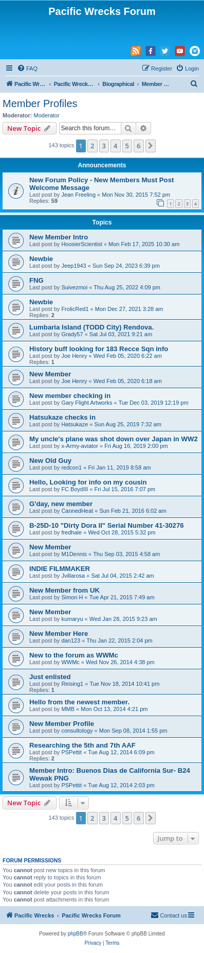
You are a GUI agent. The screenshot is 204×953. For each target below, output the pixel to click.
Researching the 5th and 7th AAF (82, 745)
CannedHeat (77, 511)
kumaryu (72, 619)
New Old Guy (50, 460)
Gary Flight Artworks (86, 403)
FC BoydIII (74, 489)
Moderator (47, 115)
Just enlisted (50, 677)
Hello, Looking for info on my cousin (88, 482)
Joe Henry (74, 356)
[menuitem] (27, 68)
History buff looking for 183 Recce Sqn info (98, 349)
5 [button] (127, 145)
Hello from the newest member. (79, 702)
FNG (36, 280)
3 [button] (104, 145)
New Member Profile (61, 723)
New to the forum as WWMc (73, 655)
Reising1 (72, 684)
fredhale (71, 532)
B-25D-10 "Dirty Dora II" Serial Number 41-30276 (106, 525)
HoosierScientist (81, 244)
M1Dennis (74, 554)
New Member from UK (64, 590)
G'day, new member (60, 504)
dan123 (70, 640)
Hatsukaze (74, 424)
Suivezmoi (74, 287)
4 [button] (115, 145)
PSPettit (71, 752)
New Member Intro (58, 237)
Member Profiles (40, 103)
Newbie (41, 259)
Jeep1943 (73, 266)
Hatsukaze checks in (62, 417)
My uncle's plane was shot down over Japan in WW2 (113, 439)
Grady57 (72, 334)
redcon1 (71, 467)
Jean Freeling (78, 195)
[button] (150, 146)
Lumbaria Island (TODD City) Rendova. (91, 327)
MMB (68, 709)
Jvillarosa (73, 576)
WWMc (70, 662)
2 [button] (92, 145)
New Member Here (58, 633)
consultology (76, 730)
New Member (50, 374)
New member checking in (69, 396)
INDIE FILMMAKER (59, 569)
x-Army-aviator (79, 446)
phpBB (75, 934)
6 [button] (138, 145)
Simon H (72, 597)
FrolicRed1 (74, 309)
